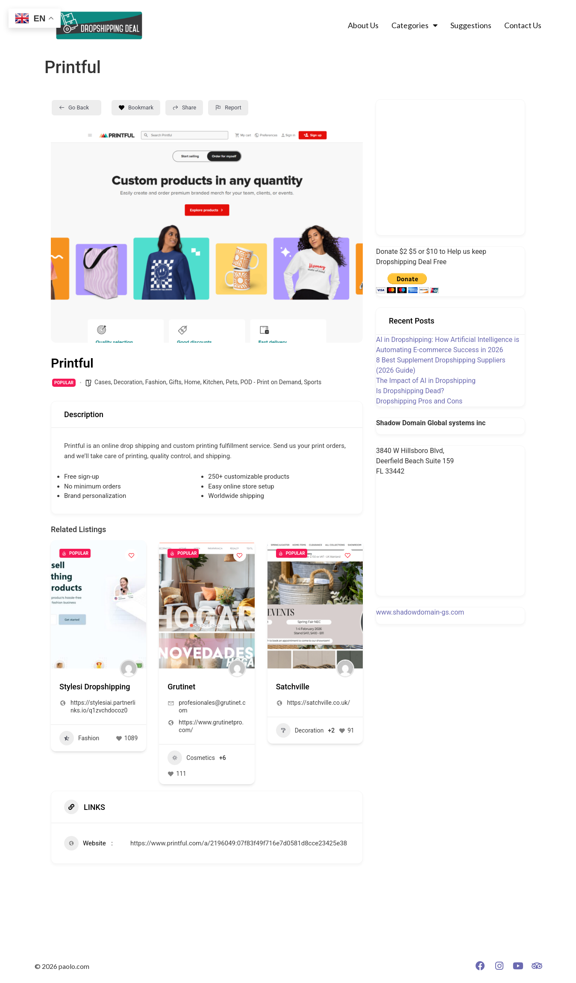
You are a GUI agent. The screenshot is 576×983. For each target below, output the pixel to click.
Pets (232, 382)
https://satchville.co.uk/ (318, 702)
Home (192, 382)
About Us (363, 25)
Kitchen (213, 382)
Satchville (292, 686)
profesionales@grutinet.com (212, 706)
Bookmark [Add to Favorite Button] (135, 107)
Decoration (128, 382)
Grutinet (181, 686)
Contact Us (522, 25)
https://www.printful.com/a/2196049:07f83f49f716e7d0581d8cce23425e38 (238, 843)
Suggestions (470, 25)
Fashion (155, 382)
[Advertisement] (453, 165)
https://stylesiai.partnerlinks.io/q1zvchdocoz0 (103, 706)
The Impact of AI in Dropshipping (426, 381)
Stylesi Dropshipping (94, 686)
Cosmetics (191, 757)
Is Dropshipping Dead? (410, 391)
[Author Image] (129, 668)
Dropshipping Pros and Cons (419, 401)
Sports (312, 382)
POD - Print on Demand (270, 382)
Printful (74, 446)
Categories (414, 25)
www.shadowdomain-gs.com (420, 612)
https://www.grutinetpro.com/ (211, 726)
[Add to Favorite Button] (131, 555)
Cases (102, 382)
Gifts (175, 382)
